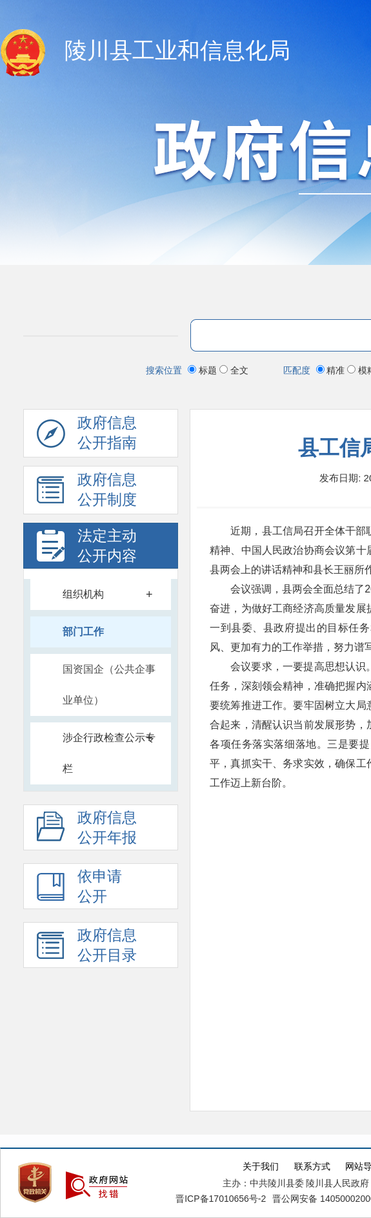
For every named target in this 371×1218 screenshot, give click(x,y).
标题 (203, 370)
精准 (332, 370)
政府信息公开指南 (87, 436)
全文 (233, 370)
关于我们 (261, 1166)
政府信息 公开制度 (87, 493)
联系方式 (312, 1166)
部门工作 (83, 631)
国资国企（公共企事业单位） (109, 685)
